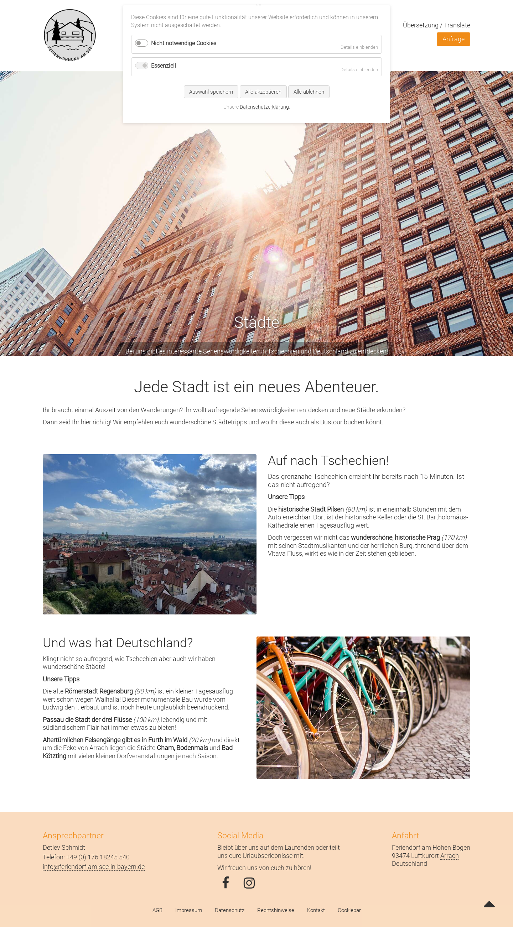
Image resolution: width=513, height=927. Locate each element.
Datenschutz (229, 910)
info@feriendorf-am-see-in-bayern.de (94, 866)
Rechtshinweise (275, 910)
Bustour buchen (342, 422)
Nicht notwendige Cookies (183, 43)
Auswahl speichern (211, 92)
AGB (157, 910)
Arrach (449, 855)
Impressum (188, 910)
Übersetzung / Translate (436, 25)
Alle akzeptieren (263, 92)
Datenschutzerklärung (264, 107)
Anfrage (453, 39)
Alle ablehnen (309, 92)
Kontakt (316, 910)
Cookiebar (349, 910)
